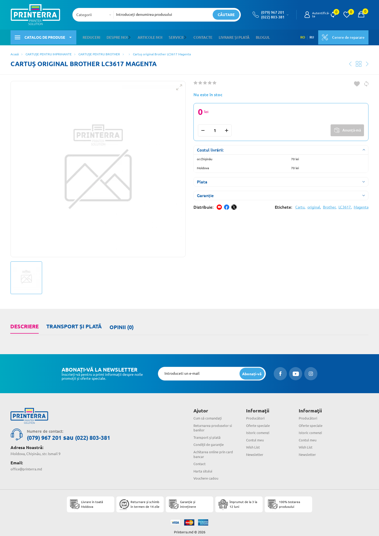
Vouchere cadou (206, 473)
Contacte (202, 37)
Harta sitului (203, 466)
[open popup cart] (361, 14)
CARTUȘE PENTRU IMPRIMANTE (49, 52)
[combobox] (95, 15)
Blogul (262, 37)
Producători (256, 415)
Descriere (24, 324)
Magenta (361, 205)
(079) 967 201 (272, 12)
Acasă (15, 52)
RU (310, 36)
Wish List (253, 443)
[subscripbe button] (252, 370)
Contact (200, 459)
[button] (130, 36)
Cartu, (300, 205)
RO (301, 36)
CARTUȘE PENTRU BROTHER (99, 52)
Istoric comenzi (259, 429)
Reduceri (91, 37)
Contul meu (256, 436)
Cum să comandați (208, 415)
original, (314, 205)
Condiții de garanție (210, 440)
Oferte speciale (259, 422)
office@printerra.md (27, 465)
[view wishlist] (346, 15)
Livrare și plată (233, 37)
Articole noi (149, 37)
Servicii (175, 37)
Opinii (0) (120, 324)
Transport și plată (73, 324)
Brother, (329, 205)
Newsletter (255, 450)
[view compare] (333, 15)
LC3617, (345, 205)
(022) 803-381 (273, 17)
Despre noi (117, 37)
